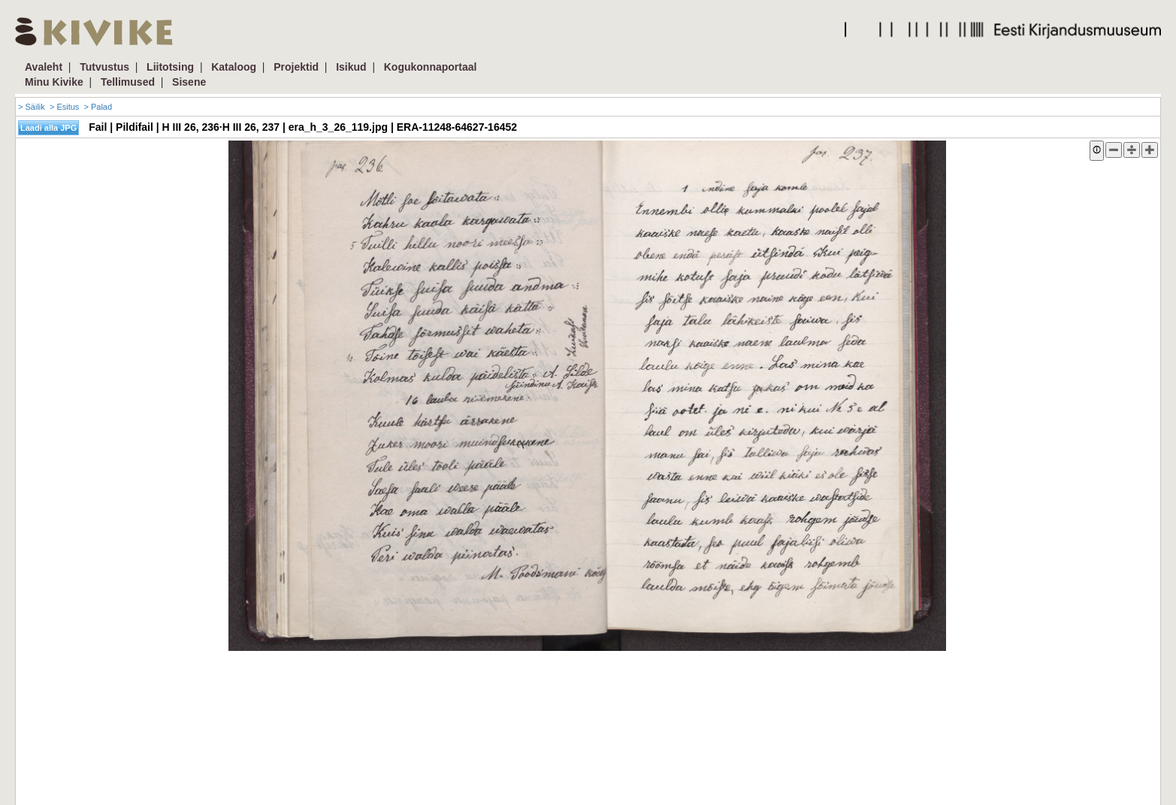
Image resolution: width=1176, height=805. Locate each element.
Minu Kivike (54, 82)
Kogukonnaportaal (430, 67)
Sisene (189, 82)
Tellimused (128, 82)
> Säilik (31, 106)
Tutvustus (104, 67)
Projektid (296, 67)
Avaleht (43, 67)
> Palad (97, 106)
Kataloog (233, 67)
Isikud (351, 67)
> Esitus (64, 106)
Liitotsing (170, 67)
